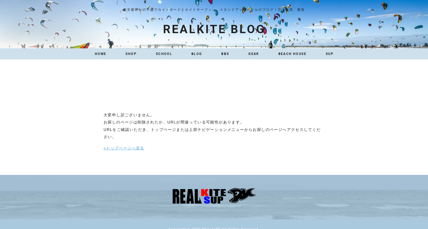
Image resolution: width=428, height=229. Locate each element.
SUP (329, 54)
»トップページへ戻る (124, 148)
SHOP (130, 54)
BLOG (196, 54)
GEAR (253, 54)
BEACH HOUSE (292, 54)
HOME (100, 54)
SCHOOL (164, 54)
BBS (225, 54)
